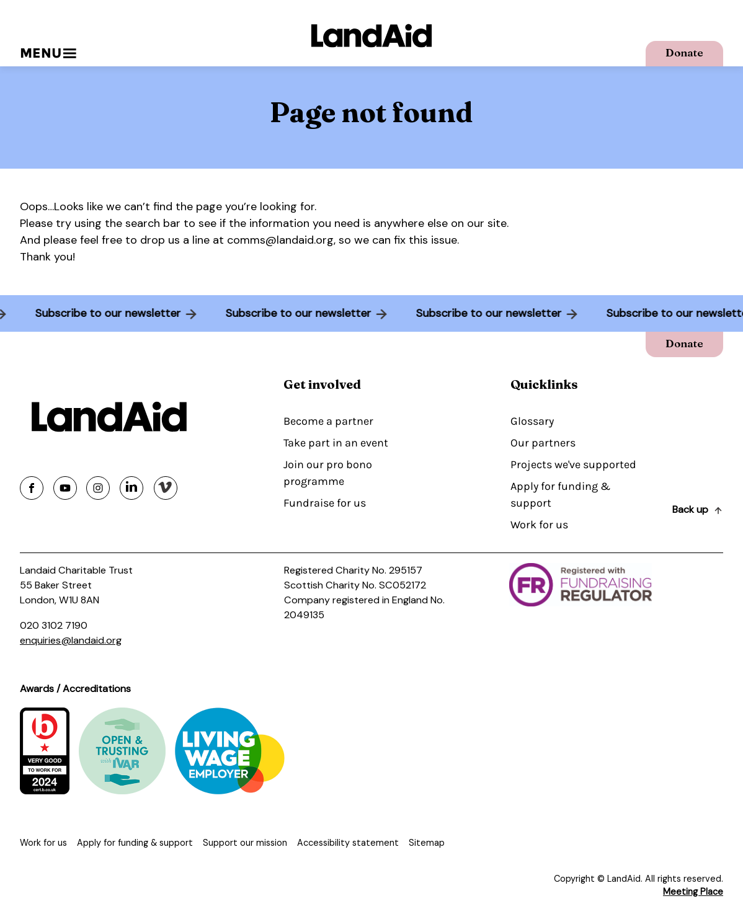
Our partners (543, 443)
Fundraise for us (324, 503)
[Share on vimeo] (165, 488)
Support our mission (245, 842)
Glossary (532, 421)
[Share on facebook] (31, 488)
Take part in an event (335, 443)
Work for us (539, 524)
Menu (48, 53)
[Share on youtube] (65, 488)
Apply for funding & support (560, 494)
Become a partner (328, 421)
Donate (684, 52)
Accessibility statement (348, 842)
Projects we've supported (573, 464)
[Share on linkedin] (131, 488)
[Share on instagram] (98, 488)
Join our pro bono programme (327, 473)
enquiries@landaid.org (71, 640)
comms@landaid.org (280, 240)
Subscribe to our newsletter (98, 313)
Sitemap (427, 842)
